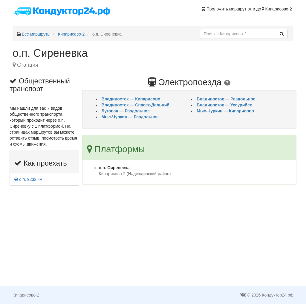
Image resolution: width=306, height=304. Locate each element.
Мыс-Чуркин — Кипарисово (225, 111)
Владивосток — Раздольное (226, 99)
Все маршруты (36, 34)
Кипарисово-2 (71, 34)
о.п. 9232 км (28, 179)
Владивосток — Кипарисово (131, 99)
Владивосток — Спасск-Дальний (135, 105)
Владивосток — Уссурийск (224, 105)
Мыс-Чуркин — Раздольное (130, 116)
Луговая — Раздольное (126, 111)
